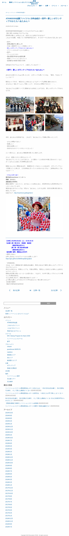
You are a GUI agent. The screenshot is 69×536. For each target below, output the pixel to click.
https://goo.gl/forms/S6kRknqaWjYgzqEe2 (19, 258)
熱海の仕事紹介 (12, 368)
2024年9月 (8, 415)
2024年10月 (9, 412)
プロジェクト (31, 5)
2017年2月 (8, 513)
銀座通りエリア (12, 360)
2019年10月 (9, 437)
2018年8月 (8, 468)
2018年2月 (8, 482)
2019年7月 (8, 440)
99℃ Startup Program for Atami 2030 (18, 336)
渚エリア (10, 357)
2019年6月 (8, 443)
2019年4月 (8, 449)
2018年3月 (8, 479)
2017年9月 (8, 496)
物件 (40, 5)
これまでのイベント (13, 328)
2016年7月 (8, 527)
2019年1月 (8, 454)
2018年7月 (8, 471)
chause (9, 346)
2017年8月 (8, 499)
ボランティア (11, 365)
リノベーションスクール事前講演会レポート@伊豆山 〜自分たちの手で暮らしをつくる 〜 (34, 393)
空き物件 (10, 381)
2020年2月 (8, 435)
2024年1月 (8, 424)
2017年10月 (9, 493)
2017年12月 (9, 488)
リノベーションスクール (15, 338)
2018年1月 (8, 485)
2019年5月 (8, 446)
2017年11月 (9, 490)
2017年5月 (8, 507)
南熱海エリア (11, 355)
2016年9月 (8, 524)
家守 (8, 341)
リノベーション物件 (13, 376)
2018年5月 (8, 476)
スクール (63, 5)
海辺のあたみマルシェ (14, 331)
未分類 (7, 371)
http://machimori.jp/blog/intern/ (23, 193)
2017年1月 (8, 515)
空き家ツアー (11, 379)
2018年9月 (8, 465)
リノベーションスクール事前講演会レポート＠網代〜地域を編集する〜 (27, 406)
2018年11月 (9, 460)
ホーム (4, 2)
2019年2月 (8, 451)
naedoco (9, 352)
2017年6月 (8, 504)
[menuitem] (32, 5)
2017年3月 (8, 510)
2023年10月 (9, 432)
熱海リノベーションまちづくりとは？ (21, 2)
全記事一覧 (8, 311)
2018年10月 (9, 463)
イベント (54, 5)
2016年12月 (9, 518)
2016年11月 (9, 521)
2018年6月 (8, 474)
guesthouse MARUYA (14, 349)
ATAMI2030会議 (20, 12)
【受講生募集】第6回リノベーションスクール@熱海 (21, 403)
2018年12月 (9, 457)
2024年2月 (8, 421)
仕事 (46, 5)
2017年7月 (8, 501)
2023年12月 (9, 426)
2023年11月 (9, 429)
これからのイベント (13, 325)
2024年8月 (8, 418)
